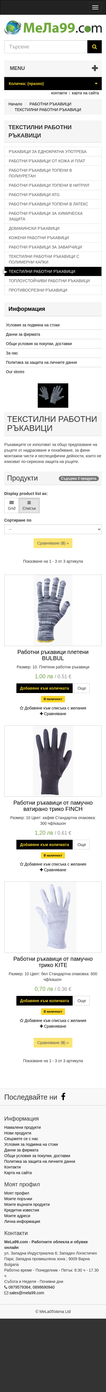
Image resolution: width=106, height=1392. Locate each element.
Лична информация (22, 1221)
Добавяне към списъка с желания (53, 708)
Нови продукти (17, 1133)
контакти (59, 93)
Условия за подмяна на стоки (33, 325)
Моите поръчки (18, 1199)
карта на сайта (85, 93)
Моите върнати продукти (27, 1204)
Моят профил (16, 1193)
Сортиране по (17, 520)
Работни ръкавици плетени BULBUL (52, 655)
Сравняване (53, 713)
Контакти (12, 1167)
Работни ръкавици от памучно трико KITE (53, 962)
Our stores (15, 371)
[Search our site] (46, 46)
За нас (12, 353)
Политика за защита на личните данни (41, 362)
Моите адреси (17, 1216)
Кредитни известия (21, 1210)
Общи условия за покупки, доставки (39, 343)
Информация (26, 309)
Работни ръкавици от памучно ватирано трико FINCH (53, 806)
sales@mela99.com (26, 1293)
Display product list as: (26, 493)
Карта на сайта (18, 1172)
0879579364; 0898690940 (31, 1287)
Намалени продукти (22, 1127)
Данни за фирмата (23, 334)
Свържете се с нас (21, 1138)
